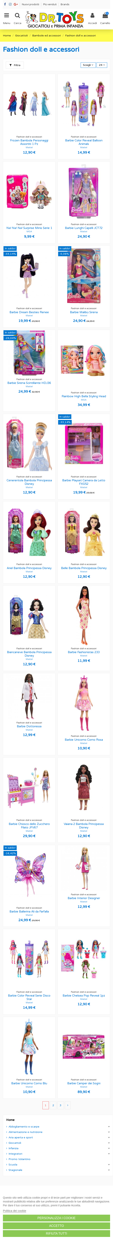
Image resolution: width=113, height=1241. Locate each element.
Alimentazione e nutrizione (25, 1132)
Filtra (14, 65)
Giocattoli (15, 1143)
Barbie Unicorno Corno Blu (29, 1083)
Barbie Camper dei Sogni (83, 1083)
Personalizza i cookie (56, 1218)
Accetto (56, 1225)
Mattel (29, 147)
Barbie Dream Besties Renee (29, 312)
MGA (29, 231)
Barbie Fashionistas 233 (84, 652)
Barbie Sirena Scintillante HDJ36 (29, 383)
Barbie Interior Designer (84, 898)
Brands (65, 4)
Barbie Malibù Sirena (84, 312)
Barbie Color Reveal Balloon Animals (84, 142)
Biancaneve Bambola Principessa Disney (29, 653)
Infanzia (13, 1148)
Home (10, 1120)
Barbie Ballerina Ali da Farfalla (29, 911)
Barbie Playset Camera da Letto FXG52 (83, 482)
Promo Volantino (19, 1159)
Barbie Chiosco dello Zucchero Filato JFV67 (29, 825)
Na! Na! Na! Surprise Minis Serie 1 (29, 228)
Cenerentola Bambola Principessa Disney (29, 482)
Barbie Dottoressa (29, 726)
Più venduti (50, 4)
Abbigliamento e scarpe (24, 1126)
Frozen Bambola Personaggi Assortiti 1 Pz (29, 142)
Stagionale (15, 1170)
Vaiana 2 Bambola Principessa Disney (84, 825)
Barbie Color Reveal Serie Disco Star (29, 997)
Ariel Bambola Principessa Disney (29, 568)
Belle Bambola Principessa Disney (84, 568)
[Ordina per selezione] (88, 65)
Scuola (13, 1164)
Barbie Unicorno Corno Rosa (84, 739)
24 (102, 65)
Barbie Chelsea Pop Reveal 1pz (84, 995)
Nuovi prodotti (31, 4)
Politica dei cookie (14, 1210)
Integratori (15, 1153)
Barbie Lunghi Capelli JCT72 (84, 228)
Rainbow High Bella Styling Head (84, 396)
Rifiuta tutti (56, 1233)
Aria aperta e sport (21, 1137)
